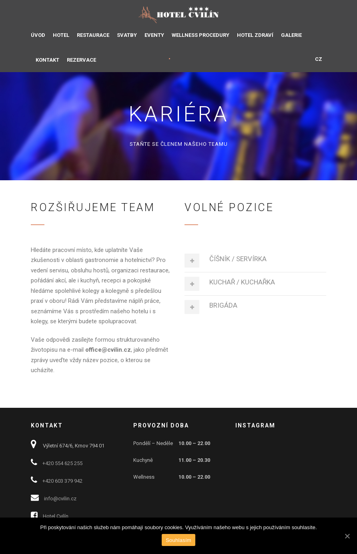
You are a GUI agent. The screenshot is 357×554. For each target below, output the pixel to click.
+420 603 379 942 (62, 481)
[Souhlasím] (347, 536)
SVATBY (127, 35)
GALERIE (291, 35)
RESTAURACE (93, 35)
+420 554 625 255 (62, 463)
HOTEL (61, 35)
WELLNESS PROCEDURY (200, 35)
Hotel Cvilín (55, 516)
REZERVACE (81, 60)
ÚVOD (38, 35)
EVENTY (154, 35)
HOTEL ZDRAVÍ (255, 35)
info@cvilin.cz (60, 499)
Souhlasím (178, 540)
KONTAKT (47, 60)
